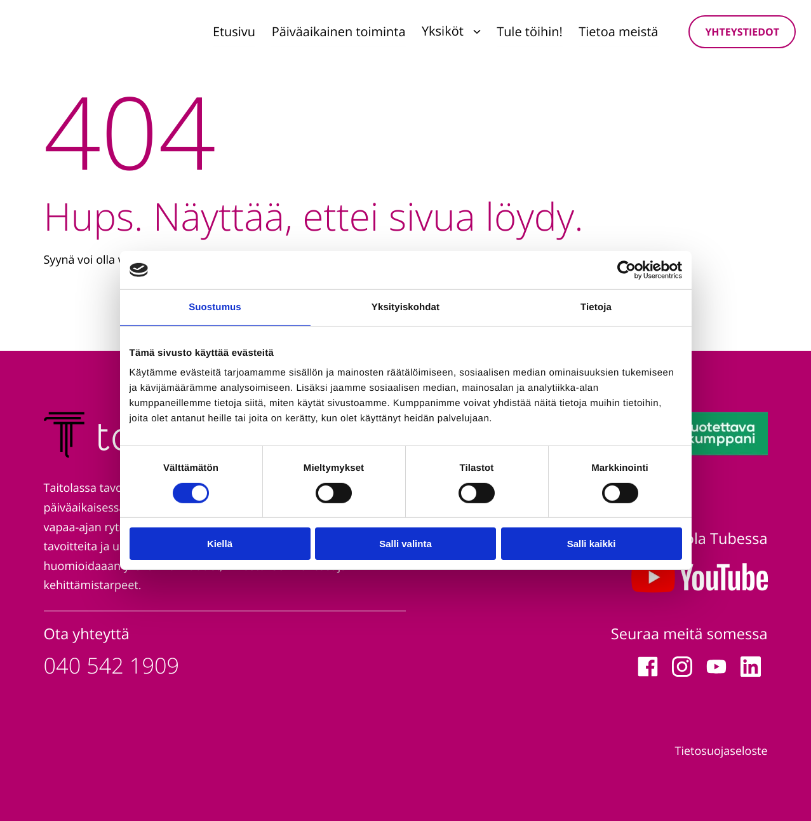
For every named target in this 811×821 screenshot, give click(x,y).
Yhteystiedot (742, 32)
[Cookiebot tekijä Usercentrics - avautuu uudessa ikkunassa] (626, 270)
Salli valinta (405, 543)
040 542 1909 (112, 666)
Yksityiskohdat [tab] (405, 307)
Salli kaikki (591, 543)
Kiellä (219, 543)
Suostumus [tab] (215, 307)
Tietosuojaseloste (721, 751)
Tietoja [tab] (596, 307)
